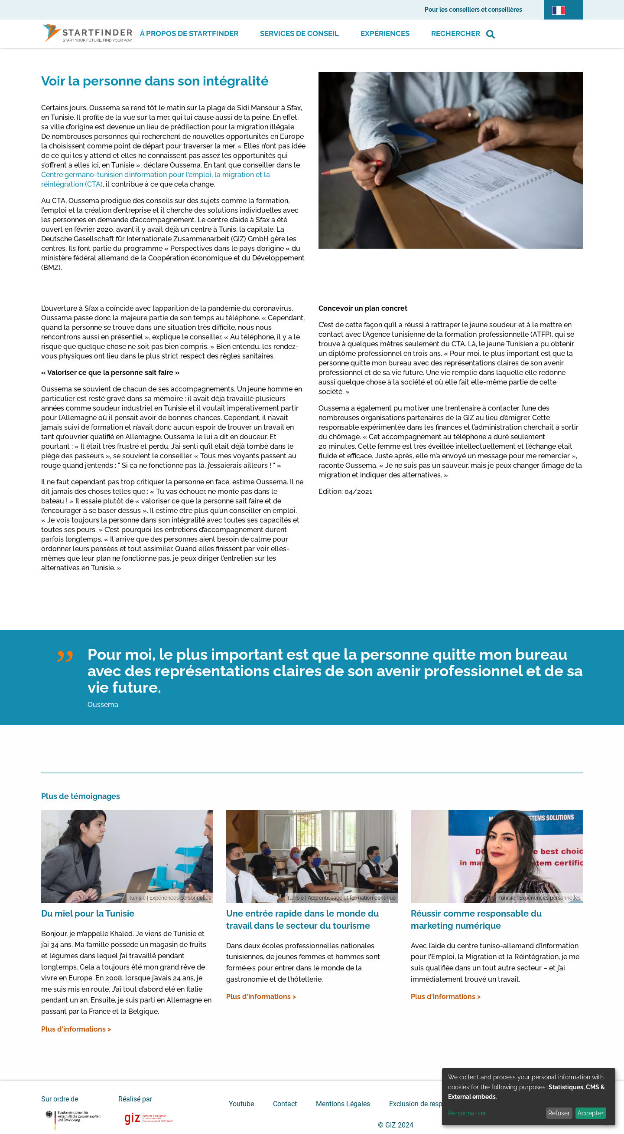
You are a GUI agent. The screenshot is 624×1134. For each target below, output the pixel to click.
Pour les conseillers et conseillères (473, 9)
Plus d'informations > (76, 1029)
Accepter (591, 1113)
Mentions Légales (343, 1104)
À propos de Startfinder (189, 33)
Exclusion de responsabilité (430, 1104)
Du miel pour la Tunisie (87, 913)
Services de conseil (299, 33)
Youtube (241, 1104)
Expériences (385, 33)
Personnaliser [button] (467, 1113)
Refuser (559, 1113)
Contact (285, 1104)
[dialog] (528, 1096)
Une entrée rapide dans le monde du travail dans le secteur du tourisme (302, 919)
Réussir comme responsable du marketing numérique (476, 919)
